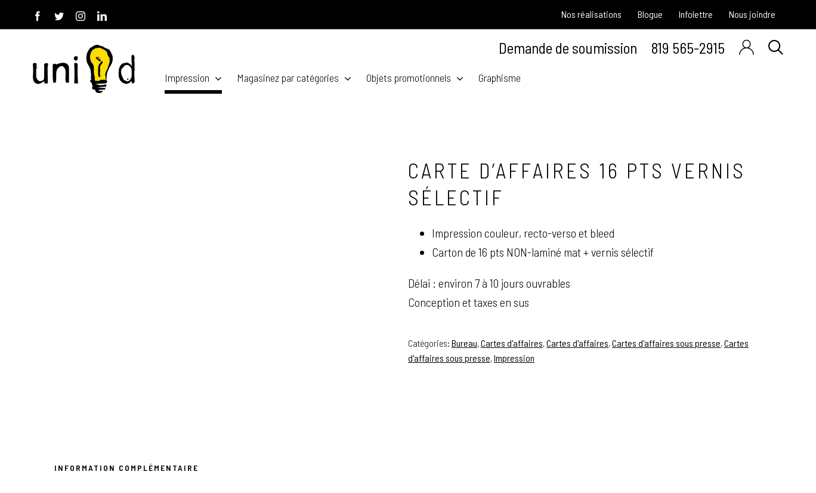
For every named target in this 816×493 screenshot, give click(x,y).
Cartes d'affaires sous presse (666, 343)
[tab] (124, 469)
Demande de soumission (568, 48)
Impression (514, 357)
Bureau (464, 343)
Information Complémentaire (126, 468)
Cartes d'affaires (512, 343)
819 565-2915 (688, 47)
